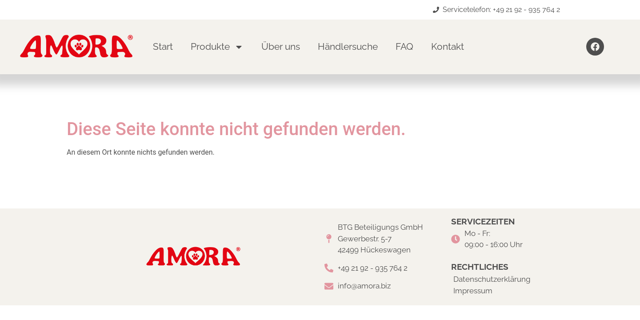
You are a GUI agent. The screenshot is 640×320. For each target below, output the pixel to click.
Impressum (472, 290)
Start (163, 46)
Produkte (217, 47)
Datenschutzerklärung (492, 279)
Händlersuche (348, 46)
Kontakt (447, 46)
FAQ (404, 46)
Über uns (280, 46)
